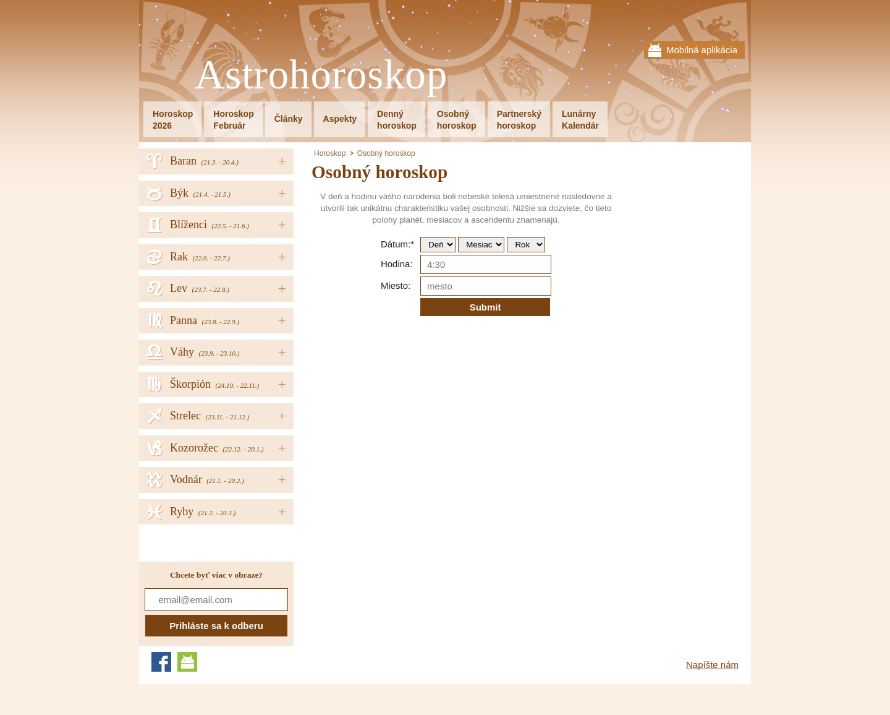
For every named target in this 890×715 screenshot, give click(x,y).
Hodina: (397, 264)
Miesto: (395, 285)
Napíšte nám (712, 664)
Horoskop (329, 153)
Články (288, 119)
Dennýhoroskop (397, 120)
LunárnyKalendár (580, 120)
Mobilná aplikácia (701, 50)
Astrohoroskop (321, 75)
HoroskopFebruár (233, 120)
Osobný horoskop (386, 153)
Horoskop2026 (173, 120)
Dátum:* (397, 244)
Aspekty (340, 119)
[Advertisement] (415, 475)
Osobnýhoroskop (457, 120)
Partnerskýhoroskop (519, 120)
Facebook (161, 662)
